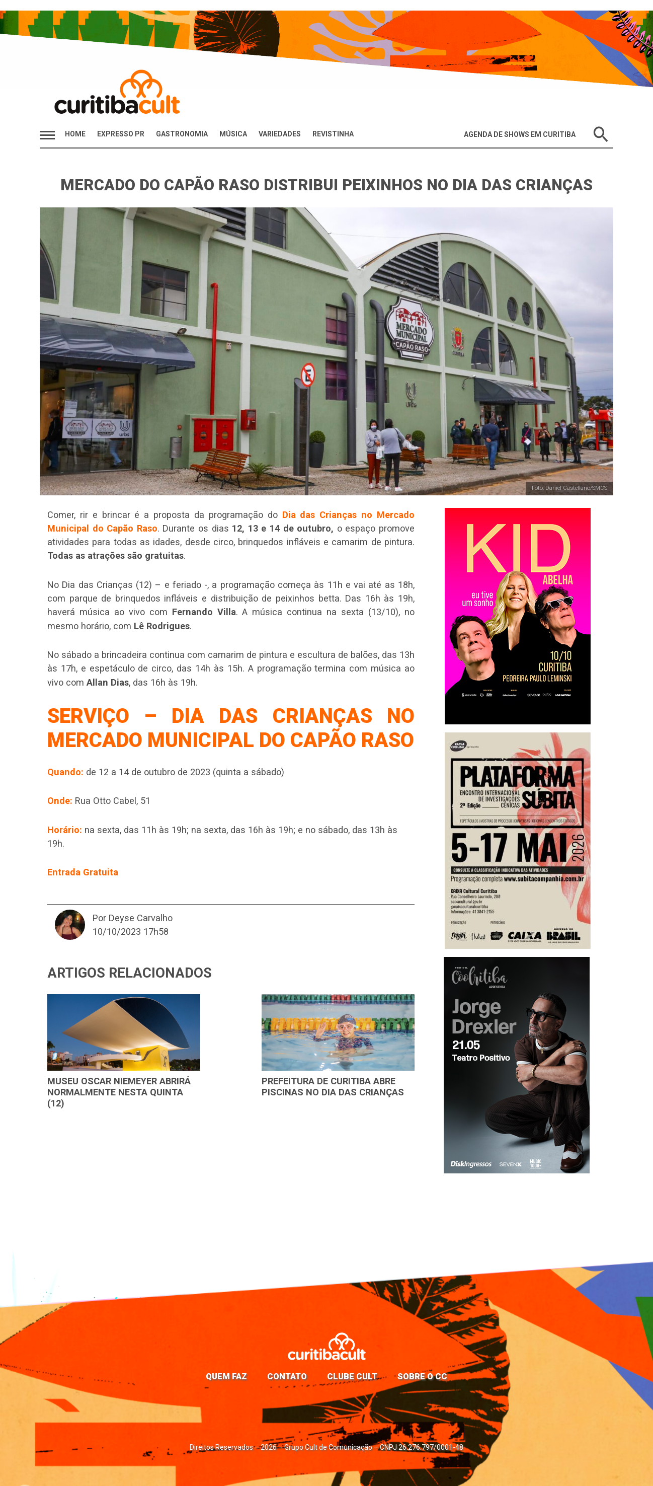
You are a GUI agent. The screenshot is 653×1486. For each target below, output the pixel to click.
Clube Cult (352, 1376)
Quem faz (226, 1376)
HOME (75, 134)
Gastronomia (182, 134)
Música (233, 134)
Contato (287, 1376)
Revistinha (333, 134)
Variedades (280, 134)
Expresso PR (120, 134)
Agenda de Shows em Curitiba (520, 134)
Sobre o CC (422, 1376)
